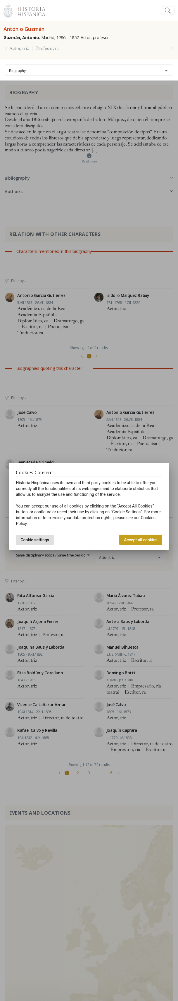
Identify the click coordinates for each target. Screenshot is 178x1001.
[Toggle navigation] (167, 10)
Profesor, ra (47, 48)
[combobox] (89, 70)
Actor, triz (19, 48)
